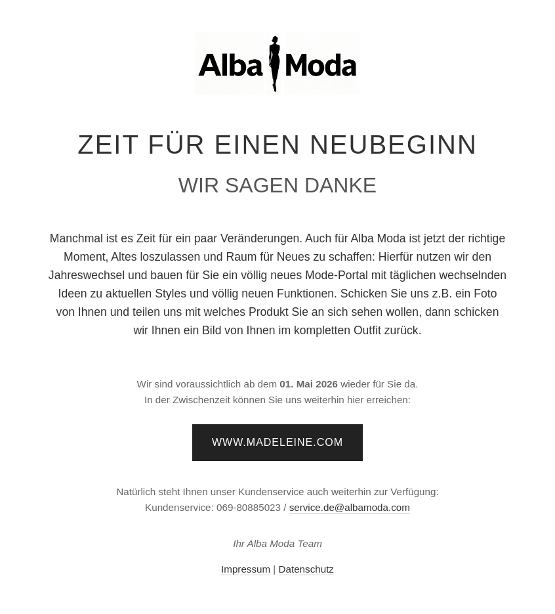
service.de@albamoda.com (349, 507)
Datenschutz (306, 569)
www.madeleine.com (277, 442)
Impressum (245, 569)
